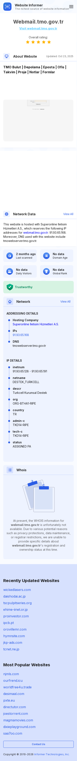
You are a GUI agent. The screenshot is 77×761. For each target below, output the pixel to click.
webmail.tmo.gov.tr (35, 232)
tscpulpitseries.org (17, 603)
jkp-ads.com (12, 642)
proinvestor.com (16, 616)
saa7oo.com (12, 733)
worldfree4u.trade (17, 687)
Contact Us (38, 744)
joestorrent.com (15, 713)
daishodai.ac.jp (14, 596)
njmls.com (11, 674)
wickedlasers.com (17, 590)
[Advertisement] (38, 87)
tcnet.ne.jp (11, 649)
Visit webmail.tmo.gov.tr (38, 28)
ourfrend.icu (13, 680)
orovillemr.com (14, 629)
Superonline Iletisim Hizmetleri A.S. (36, 324)
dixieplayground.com (19, 727)
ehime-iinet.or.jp (15, 609)
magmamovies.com (18, 720)
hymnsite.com (14, 636)
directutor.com (14, 707)
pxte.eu (9, 700)
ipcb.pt (8, 623)
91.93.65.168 (21, 335)
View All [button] (68, 214)
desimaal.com (13, 694)
